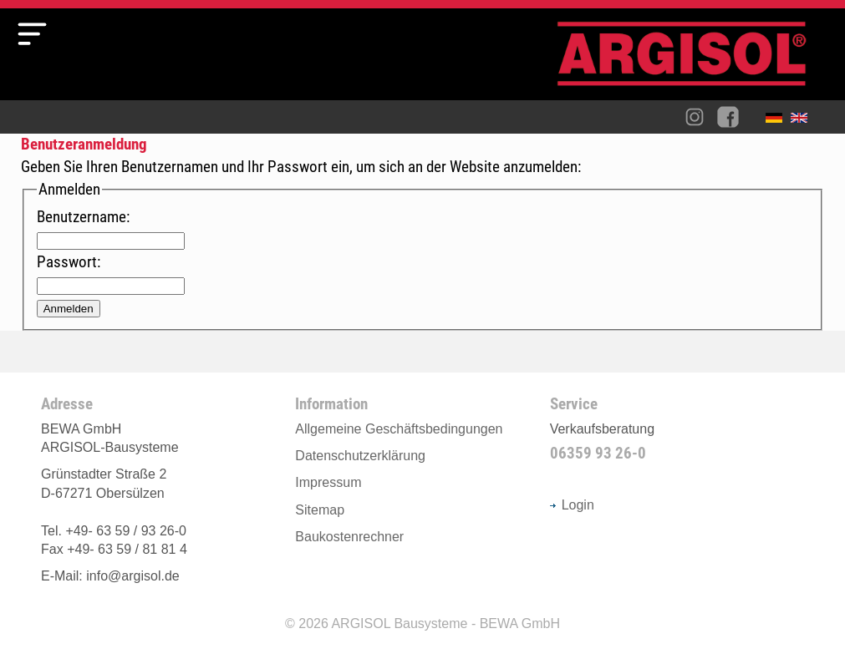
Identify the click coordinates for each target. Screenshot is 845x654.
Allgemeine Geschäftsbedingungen (398, 429)
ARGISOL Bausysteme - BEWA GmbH (445, 623)
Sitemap (319, 510)
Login (572, 505)
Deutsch (778, 121)
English (803, 121)
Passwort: (68, 261)
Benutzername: (83, 216)
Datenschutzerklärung (360, 456)
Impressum (328, 482)
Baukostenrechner (349, 537)
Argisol (690, 60)
